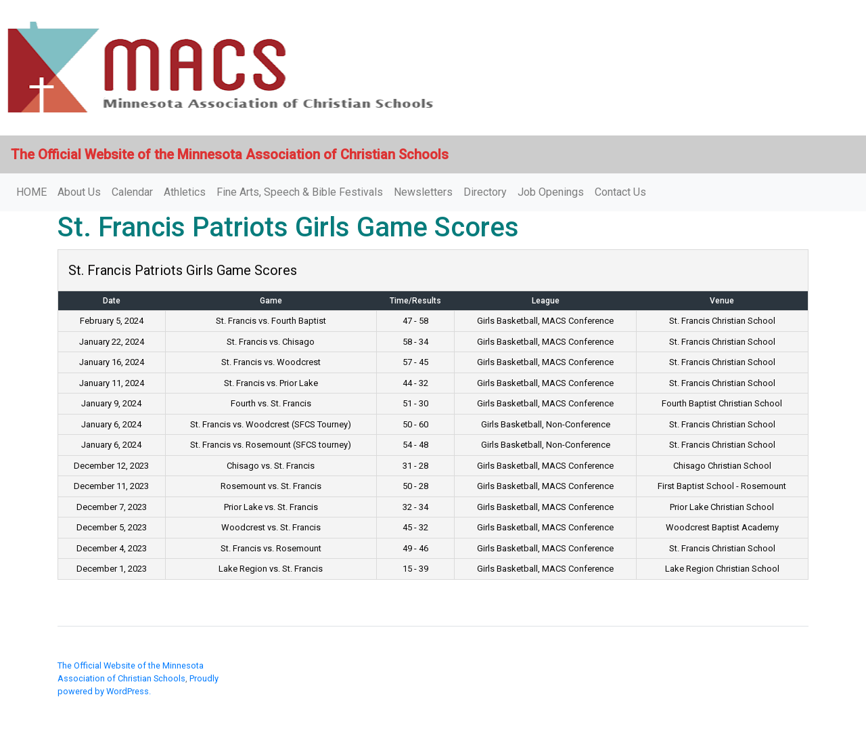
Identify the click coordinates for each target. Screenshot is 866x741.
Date (111, 300)
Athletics (185, 192)
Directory (485, 192)
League (546, 300)
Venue (722, 300)
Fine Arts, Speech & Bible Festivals (299, 192)
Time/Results (415, 300)
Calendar (132, 192)
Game (271, 300)
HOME (31, 192)
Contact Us (620, 192)
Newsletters (423, 192)
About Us (79, 192)
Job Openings (551, 192)
